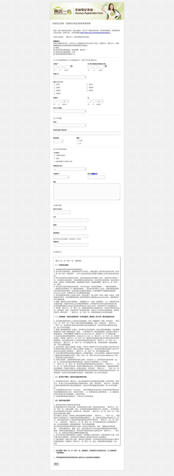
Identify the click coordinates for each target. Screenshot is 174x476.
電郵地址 (56, 242)
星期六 (91, 90)
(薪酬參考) (94, 174)
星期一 (58, 84)
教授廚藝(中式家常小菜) (64, 161)
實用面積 (56, 138)
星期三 (58, 87)
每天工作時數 (57, 108)
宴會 (57, 158)
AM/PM (64, 104)
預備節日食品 (60, 155)
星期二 (91, 84)
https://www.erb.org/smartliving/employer (95, 33)
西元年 (66, 70)
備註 (54, 182)
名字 (54, 217)
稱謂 (55, 225)
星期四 (91, 87)
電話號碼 (56, 233)
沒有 (80, 140)
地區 (55, 122)
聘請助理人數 (58, 166)
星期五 (58, 90)
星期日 (58, 93)
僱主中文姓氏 (58, 209)
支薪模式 (56, 174)
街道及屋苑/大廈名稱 (60, 130)
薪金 (93, 174)
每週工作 (56, 74)
